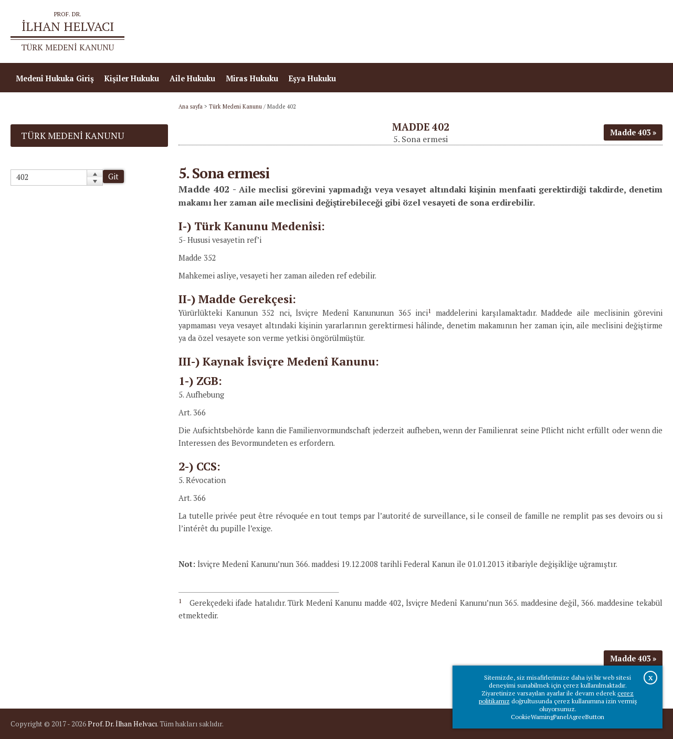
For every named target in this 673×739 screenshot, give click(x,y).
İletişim (642, 32)
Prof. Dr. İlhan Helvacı (122, 724)
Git (113, 176)
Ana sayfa (511, 32)
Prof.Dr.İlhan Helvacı (579, 32)
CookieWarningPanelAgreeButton (557, 717)
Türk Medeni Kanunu (235, 106)
